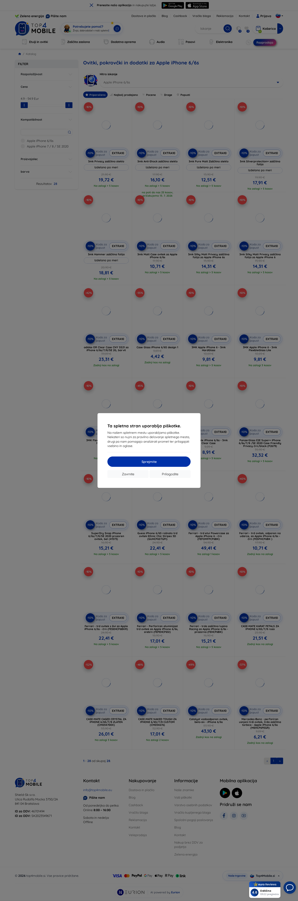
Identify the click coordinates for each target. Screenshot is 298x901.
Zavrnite (128, 474)
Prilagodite (170, 474)
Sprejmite (149, 462)
